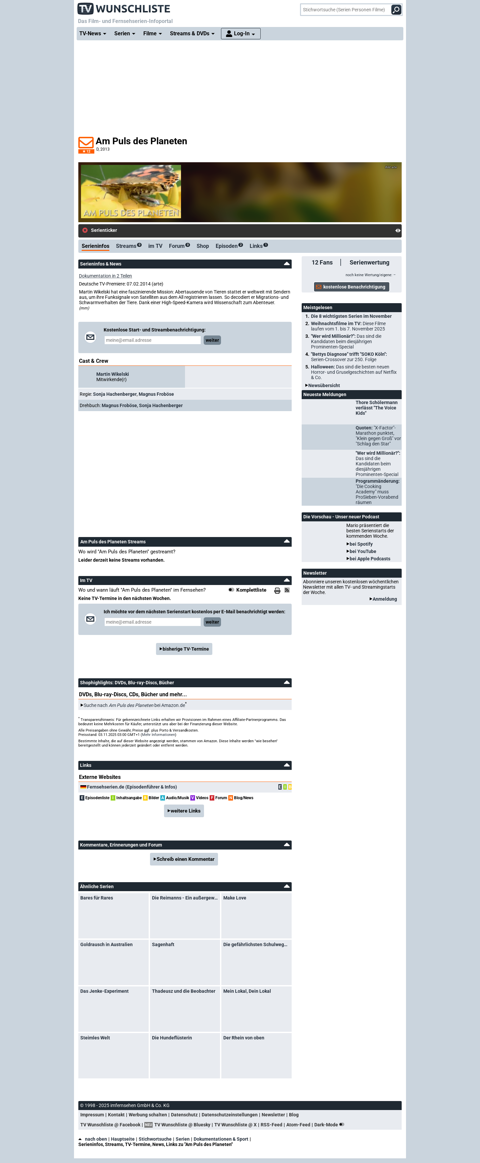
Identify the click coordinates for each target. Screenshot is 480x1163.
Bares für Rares (96, 897)
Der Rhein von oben (243, 1037)
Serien (183, 1139)
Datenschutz (184, 1114)
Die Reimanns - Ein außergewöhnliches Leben (185, 897)
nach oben (92, 1139)
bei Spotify (361, 544)
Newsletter (273, 1114)
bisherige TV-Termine (186, 649)
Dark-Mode (330, 1124)
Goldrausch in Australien (106, 944)
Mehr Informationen (158, 735)
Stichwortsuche (155, 1139)
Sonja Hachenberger (115, 394)
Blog (294, 1114)
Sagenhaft (163, 944)
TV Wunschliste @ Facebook (110, 1124)
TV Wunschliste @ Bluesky (182, 1124)
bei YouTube (363, 551)
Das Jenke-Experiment (104, 991)
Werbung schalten (148, 1114)
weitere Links (186, 811)
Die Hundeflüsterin (172, 1037)
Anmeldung (385, 599)
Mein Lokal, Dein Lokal (247, 991)
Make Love (234, 897)
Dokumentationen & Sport (221, 1139)
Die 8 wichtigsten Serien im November (351, 316)
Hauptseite (123, 1139)
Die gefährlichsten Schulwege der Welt (256, 944)
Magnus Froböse (156, 394)
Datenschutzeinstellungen (230, 1114)
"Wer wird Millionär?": (346, 341)
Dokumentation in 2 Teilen (105, 276)
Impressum (92, 1114)
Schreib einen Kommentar (186, 859)
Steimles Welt (95, 1037)
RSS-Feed (271, 1124)
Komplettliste (251, 590)
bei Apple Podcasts (370, 558)
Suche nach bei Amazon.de (134, 705)
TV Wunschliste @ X (235, 1124)
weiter (212, 340)
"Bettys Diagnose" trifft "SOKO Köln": (349, 356)
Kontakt (116, 1114)
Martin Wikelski (112, 374)
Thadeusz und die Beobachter (183, 991)
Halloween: (354, 372)
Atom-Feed (298, 1124)
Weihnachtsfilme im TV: (348, 326)
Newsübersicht (324, 385)
